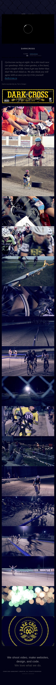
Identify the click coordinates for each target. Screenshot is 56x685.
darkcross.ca (11, 78)
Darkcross (34, 53)
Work (23, 13)
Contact (31, 13)
